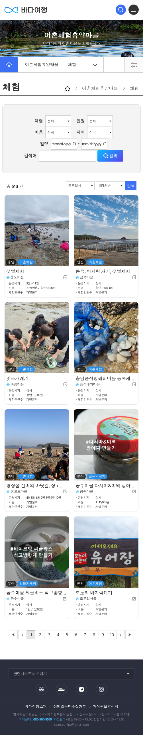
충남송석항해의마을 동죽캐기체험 (106, 378)
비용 (38, 132)
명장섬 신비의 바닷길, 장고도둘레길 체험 (37, 485)
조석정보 (41, 689)
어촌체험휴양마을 (42, 65)
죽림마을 (17, 384)
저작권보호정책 (105, 706)
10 (112, 634)
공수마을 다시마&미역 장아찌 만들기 (106, 485)
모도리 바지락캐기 (94, 593)
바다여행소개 (36, 706)
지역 (80, 132)
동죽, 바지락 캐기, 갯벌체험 (102, 271)
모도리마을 (88, 598)
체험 (82, 65)
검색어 (30, 155)
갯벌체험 (15, 271)
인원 (80, 121)
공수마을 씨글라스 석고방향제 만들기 (37, 593)
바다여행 (25, 10)
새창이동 (65, 277)
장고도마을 (19, 491)
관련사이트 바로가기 (30, 673)
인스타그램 (101, 689)
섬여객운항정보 (61, 689)
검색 (121, 10)
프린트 (134, 64)
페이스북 (81, 689)
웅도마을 (17, 277)
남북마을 (86, 277)
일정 (44, 143)
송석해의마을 (90, 384)
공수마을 (86, 491)
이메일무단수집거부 (69, 706)
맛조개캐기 (17, 378)
